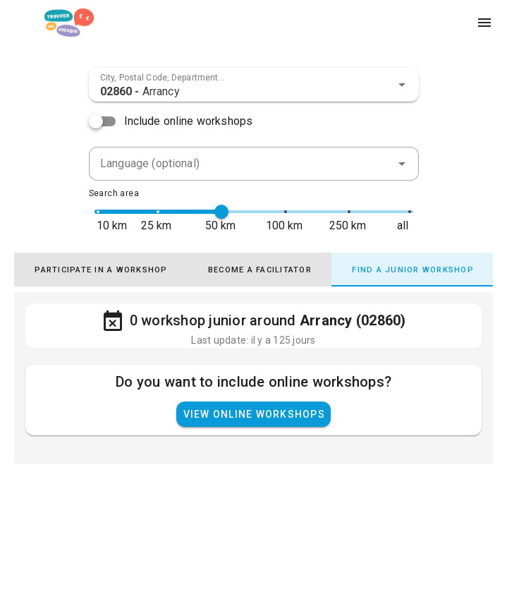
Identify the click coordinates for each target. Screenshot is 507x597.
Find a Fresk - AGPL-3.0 (90, 562)
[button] (401, 84)
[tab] (106, 270)
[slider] (221, 212)
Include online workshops (188, 121)
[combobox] (254, 85)
